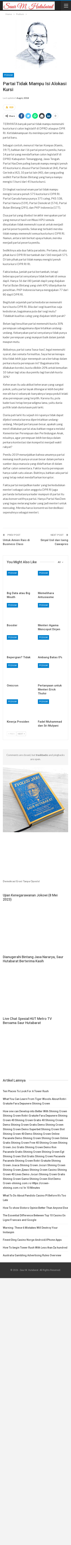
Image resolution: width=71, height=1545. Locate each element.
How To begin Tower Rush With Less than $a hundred (35, 1247)
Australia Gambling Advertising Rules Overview (32, 1255)
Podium (8, 75)
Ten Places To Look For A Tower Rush (26, 1091)
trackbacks (42, 755)
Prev (11, 733)
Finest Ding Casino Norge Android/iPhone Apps (32, 1239)
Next (21, 733)
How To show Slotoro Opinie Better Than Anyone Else (35, 1207)
